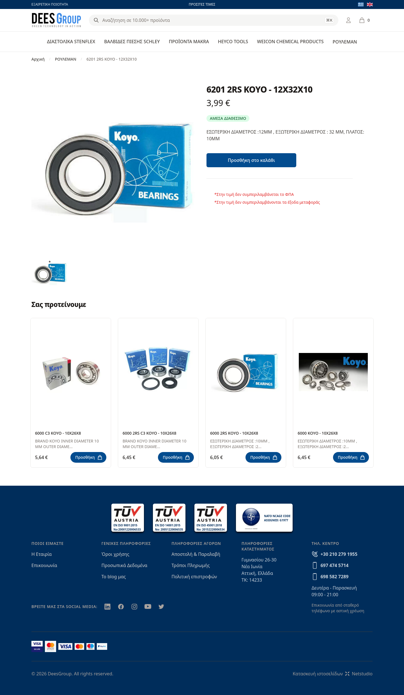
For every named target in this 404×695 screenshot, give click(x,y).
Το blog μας (114, 577)
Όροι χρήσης (115, 554)
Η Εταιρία (41, 554)
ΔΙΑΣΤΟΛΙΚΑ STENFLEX (71, 41)
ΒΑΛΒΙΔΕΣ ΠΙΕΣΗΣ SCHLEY (132, 41)
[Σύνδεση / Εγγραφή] (348, 20)
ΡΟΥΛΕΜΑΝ (344, 42)
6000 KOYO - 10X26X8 (318, 433)
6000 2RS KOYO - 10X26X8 (234, 433)
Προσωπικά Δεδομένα (125, 565)
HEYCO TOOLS (233, 41)
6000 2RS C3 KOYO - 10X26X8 (149, 433)
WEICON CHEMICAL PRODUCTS (290, 41)
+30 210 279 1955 (338, 554)
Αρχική (38, 59)
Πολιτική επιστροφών (194, 577)
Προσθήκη (89, 457)
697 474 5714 (334, 565)
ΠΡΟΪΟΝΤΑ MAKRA (189, 41)
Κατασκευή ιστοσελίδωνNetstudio (333, 674)
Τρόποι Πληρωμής (190, 565)
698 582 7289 (334, 577)
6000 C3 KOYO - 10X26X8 (58, 433)
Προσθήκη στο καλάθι (251, 160)
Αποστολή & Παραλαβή (195, 554)
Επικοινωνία (44, 565)
